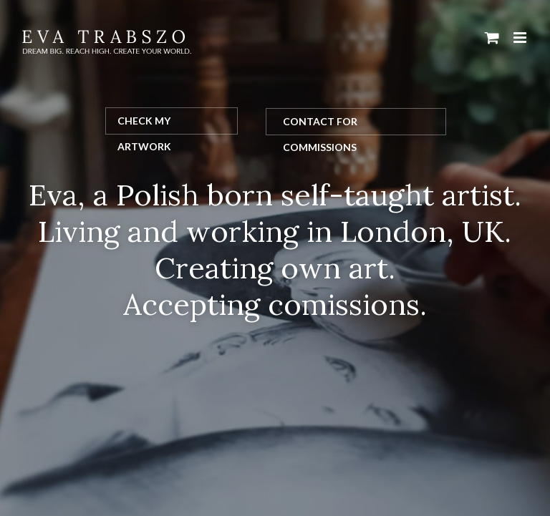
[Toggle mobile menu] (521, 37)
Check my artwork (144, 125)
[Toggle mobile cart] (492, 37)
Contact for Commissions (320, 125)
